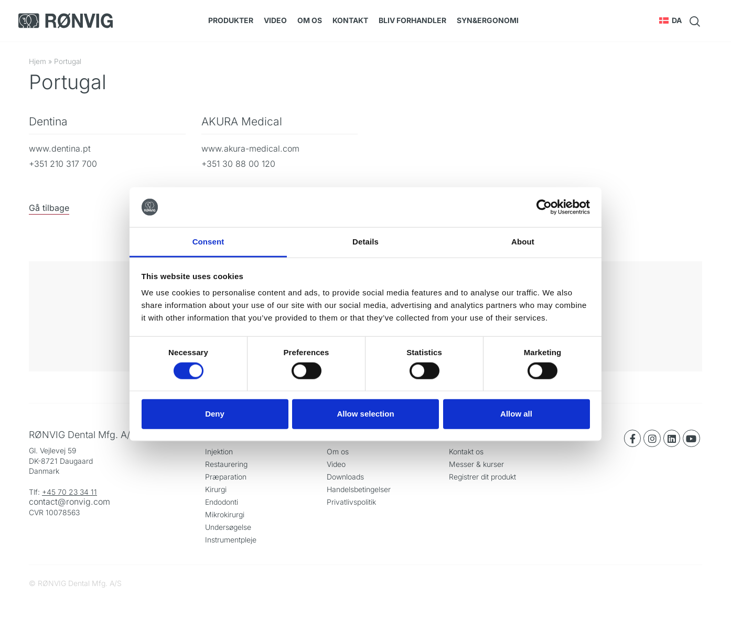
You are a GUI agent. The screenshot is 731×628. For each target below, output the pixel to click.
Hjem (37, 61)
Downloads (345, 476)
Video (275, 20)
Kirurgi (216, 489)
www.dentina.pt (60, 148)
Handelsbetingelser (359, 489)
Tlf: (35, 491)
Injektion (219, 451)
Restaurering (226, 464)
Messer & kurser (476, 464)
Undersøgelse (228, 527)
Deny (214, 413)
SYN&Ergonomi (488, 20)
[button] (670, 20)
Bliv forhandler (412, 20)
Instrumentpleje (230, 539)
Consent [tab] (208, 241)
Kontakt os (466, 451)
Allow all (516, 413)
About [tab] (522, 241)
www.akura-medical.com (250, 148)
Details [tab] (365, 241)
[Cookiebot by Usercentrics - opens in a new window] (544, 207)
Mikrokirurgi (224, 514)
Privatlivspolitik (351, 501)
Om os (309, 20)
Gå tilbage (49, 208)
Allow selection (365, 413)
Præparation (225, 476)
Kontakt (350, 20)
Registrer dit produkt (482, 476)
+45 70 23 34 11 (69, 491)
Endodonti (221, 501)
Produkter (230, 20)
